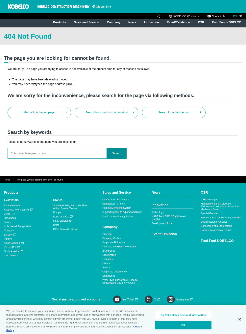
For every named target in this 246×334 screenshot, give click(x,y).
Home (7, 180)
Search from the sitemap (173, 112)
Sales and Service (86, 22)
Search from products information (107, 112)
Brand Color (108, 250)
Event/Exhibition (178, 22)
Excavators (11, 200)
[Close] (239, 321)
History (106, 263)
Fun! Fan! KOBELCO (226, 22)
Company (113, 22)
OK (183, 326)
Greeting (106, 234)
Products (59, 22)
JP (240, 16)
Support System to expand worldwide (122, 212)
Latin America (11, 255)
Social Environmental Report (216, 230)
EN (235, 16)
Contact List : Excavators (115, 199)
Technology (158, 212)
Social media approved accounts (76, 299)
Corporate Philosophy (113, 242)
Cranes (57, 200)
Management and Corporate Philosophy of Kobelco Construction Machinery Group (219, 206)
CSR (201, 22)
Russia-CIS (10, 247)
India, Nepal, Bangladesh (17, 226)
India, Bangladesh (62, 220)
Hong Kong (10, 218)
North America (11, 251)
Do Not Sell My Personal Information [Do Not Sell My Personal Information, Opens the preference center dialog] (183, 316)
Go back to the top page (39, 112)
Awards (106, 267)
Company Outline (111, 238)
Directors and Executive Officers (119, 246)
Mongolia (9, 230)
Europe (8, 234)
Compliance (108, 275)
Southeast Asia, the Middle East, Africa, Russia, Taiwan (70, 207)
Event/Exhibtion (164, 234)
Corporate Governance (114, 271)
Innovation (151, 22)
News (132, 22)
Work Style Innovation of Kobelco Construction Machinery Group (119, 281)
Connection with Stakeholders (217, 226)
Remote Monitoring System (116, 208)
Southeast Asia (12, 205)
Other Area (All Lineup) (65, 229)
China (7, 213)
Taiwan (8, 222)
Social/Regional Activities (214, 221)
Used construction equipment (117, 216)
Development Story (162, 223)
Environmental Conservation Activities (221, 217)
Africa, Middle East (14, 243)
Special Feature (209, 213)
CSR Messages (209, 199)
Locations (107, 259)
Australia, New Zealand (16, 209)
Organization (109, 255)
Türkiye (8, 238)
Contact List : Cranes (113, 203)
